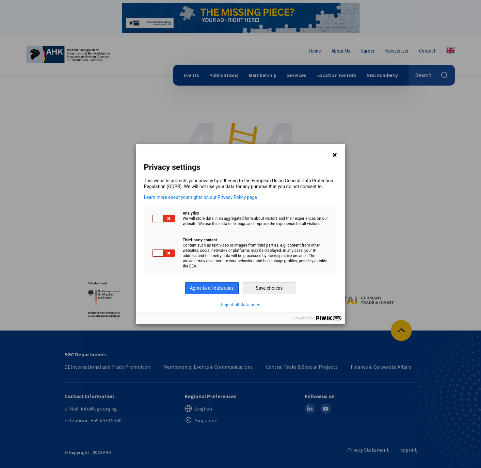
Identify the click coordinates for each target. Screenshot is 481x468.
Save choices (269, 288)
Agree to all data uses (212, 288)
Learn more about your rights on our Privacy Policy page (200, 197)
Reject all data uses (240, 304)
